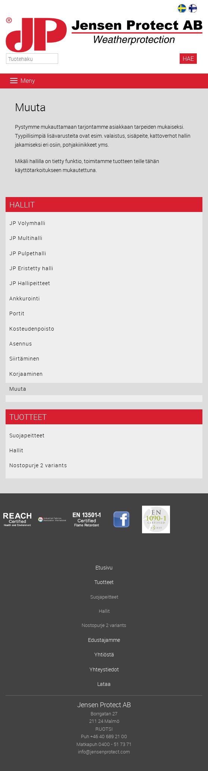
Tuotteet (28, 417)
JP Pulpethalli (27, 253)
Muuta (17, 388)
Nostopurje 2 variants (38, 465)
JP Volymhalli (27, 223)
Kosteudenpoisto (31, 328)
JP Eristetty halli (31, 268)
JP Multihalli (25, 237)
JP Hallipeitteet (29, 283)
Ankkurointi (24, 298)
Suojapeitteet (27, 435)
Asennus (20, 343)
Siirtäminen (24, 358)
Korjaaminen (26, 373)
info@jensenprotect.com (104, 752)
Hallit (22, 204)
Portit (17, 313)
